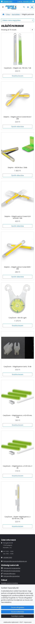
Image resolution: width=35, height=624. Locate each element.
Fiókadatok (4, 585)
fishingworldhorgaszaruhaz (10, 576)
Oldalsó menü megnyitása (17, 20)
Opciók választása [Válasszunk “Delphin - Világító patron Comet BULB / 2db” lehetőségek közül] (17, 126)
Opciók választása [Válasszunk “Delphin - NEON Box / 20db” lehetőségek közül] (17, 175)
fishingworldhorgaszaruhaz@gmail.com (15, 561)
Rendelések (4, 588)
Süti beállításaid (7, 596)
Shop (8, 14)
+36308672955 (7, 1)
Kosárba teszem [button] (17, 76)
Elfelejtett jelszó (6, 592)
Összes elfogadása (17, 620)
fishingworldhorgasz (8, 573)
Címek (3, 590)
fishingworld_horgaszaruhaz (10, 568)
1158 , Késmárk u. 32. (24, 1)
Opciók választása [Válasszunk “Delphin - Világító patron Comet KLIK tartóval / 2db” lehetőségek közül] (17, 226)
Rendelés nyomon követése (9, 583)
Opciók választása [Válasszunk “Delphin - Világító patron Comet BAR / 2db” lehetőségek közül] (17, 277)
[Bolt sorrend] (32, 29)
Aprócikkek (16, 14)
